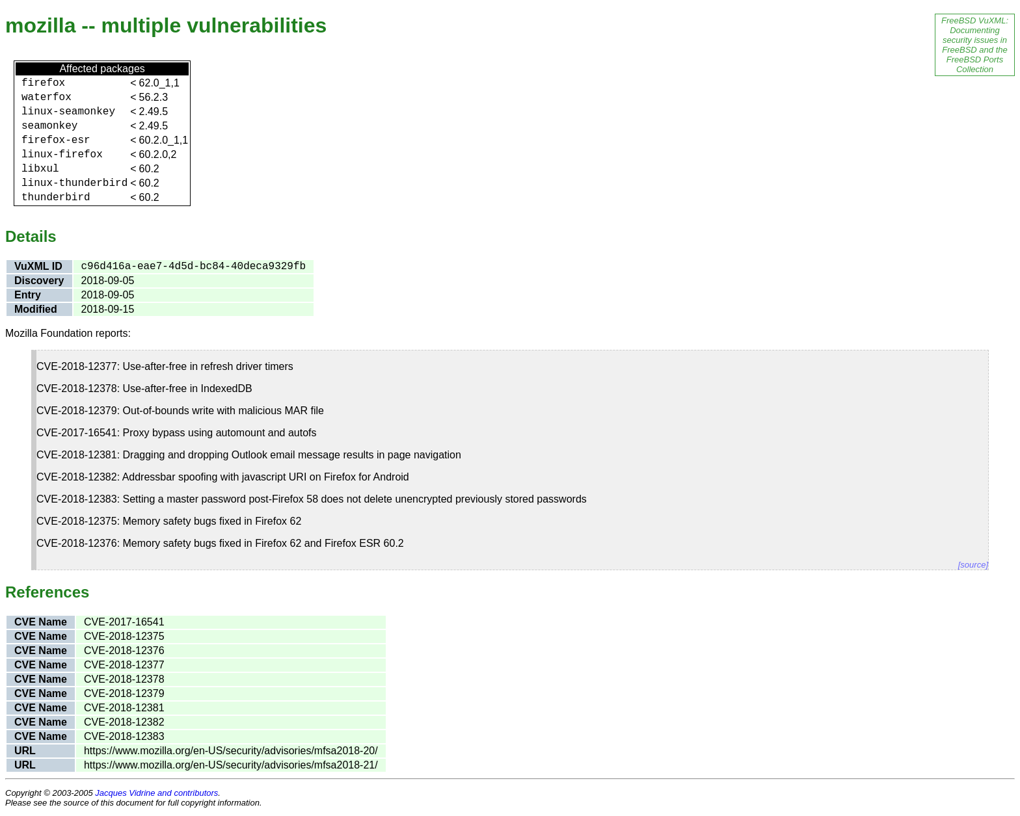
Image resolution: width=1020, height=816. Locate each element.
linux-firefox (62, 155)
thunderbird (55, 198)
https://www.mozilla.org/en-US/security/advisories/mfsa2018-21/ (231, 764)
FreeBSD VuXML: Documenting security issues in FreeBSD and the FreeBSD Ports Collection (974, 45)
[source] (973, 565)
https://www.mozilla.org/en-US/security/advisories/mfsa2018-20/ (231, 750)
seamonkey (49, 126)
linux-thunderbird (74, 183)
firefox (43, 83)
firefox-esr (55, 140)
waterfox (46, 97)
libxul (40, 169)
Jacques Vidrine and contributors (156, 793)
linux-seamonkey (68, 112)
